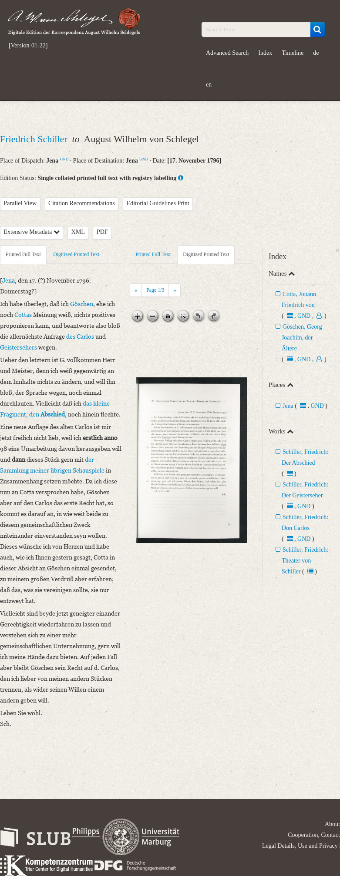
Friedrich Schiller (35, 138)
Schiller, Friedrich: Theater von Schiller (305, 560)
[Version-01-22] (28, 46)
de (316, 53)
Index (265, 53)
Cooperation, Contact (314, 835)
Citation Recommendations (81, 203)
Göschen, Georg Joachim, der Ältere (302, 337)
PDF (102, 232)
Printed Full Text (23, 254)
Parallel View (20, 203)
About (332, 824)
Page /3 (155, 290)
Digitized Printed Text (76, 254)
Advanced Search (227, 53)
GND (64, 159)
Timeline (292, 53)
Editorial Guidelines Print (158, 203)
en (209, 84)
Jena (288, 406)
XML (78, 232)
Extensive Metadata (32, 232)
